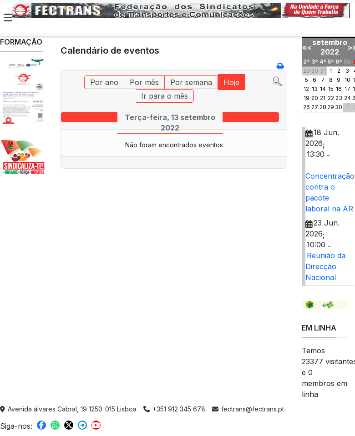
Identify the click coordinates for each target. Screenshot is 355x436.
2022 (329, 51)
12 (306, 88)
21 (322, 98)
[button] (8, 18)
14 (323, 88)
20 (314, 98)
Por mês (144, 82)
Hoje (231, 82)
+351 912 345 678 (174, 409)
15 (331, 88)
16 (339, 88)
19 (306, 98)
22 (331, 98)
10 (347, 79)
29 (330, 107)
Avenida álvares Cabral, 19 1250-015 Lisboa (68, 409)
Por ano (104, 82)
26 (306, 107)
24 (347, 98)
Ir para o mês (164, 95)
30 (338, 107)
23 (338, 98)
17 (347, 88)
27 (314, 107)
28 (323, 107)
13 (315, 88)
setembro (329, 42)
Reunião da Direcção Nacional (325, 266)
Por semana (191, 82)
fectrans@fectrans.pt (248, 409)
